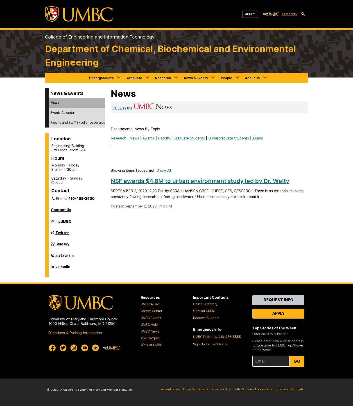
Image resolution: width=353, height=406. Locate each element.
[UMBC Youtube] (85, 348)
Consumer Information (291, 389)
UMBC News (150, 331)
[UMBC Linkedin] (95, 348)
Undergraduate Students (228, 138)
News (54, 103)
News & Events (196, 78)
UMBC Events (151, 318)
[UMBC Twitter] (63, 348)
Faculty (164, 138)
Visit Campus (150, 338)
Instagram (64, 257)
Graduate (134, 78)
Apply (250, 14)
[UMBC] (78, 14)
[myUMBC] (271, 14)
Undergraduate (101, 78)
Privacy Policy (221, 389)
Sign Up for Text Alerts (210, 344)
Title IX (239, 389)
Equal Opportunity (195, 389)
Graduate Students (189, 138)
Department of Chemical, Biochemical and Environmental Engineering (170, 55)
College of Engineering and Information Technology (99, 37)
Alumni (257, 138)
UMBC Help (149, 324)
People (226, 78)
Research (163, 78)
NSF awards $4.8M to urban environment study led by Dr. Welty (200, 180)
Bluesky (62, 245)
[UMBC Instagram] (74, 348)
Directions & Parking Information (75, 333)
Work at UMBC (151, 345)
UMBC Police (203, 337)
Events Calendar (62, 112)
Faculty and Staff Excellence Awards (77, 122)
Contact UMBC (204, 311)
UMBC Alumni (150, 304)
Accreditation (170, 389)
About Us (252, 78)
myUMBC (63, 223)
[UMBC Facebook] (52, 348)
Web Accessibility (260, 389)
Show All (164, 170)
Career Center (151, 311)
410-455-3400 (81, 198)
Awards (149, 138)
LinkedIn (62, 268)
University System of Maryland (84, 389)
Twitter (62, 234)
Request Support (206, 318)
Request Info (278, 299)
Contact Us (61, 210)
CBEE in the (142, 108)
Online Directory (205, 304)
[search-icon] (303, 14)
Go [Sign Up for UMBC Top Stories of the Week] (297, 361)
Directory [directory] (290, 14)
